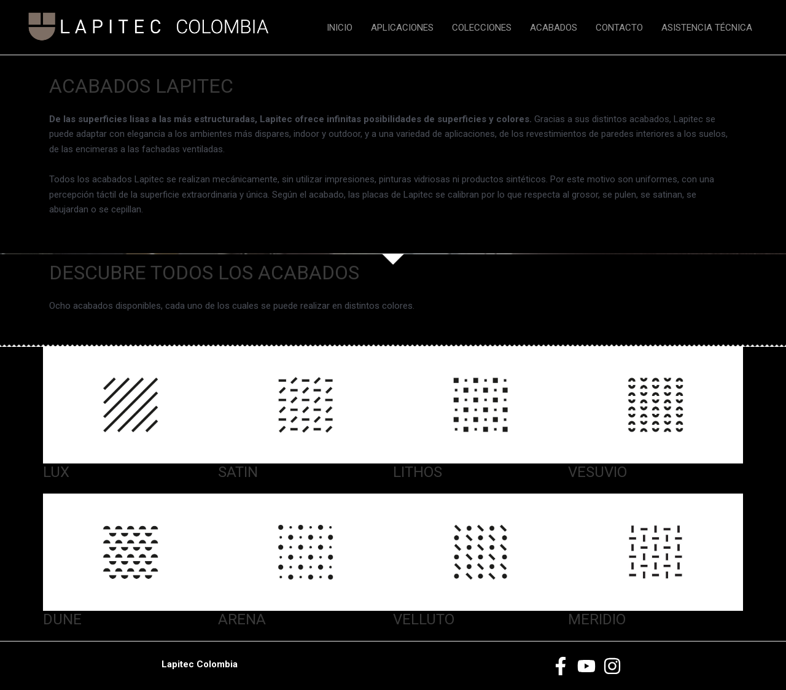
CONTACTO (619, 27)
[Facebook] (560, 666)
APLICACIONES (402, 27)
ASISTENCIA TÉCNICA (706, 27)
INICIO (339, 27)
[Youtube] (586, 666)
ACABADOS (553, 27)
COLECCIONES (482, 27)
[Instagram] (612, 666)
